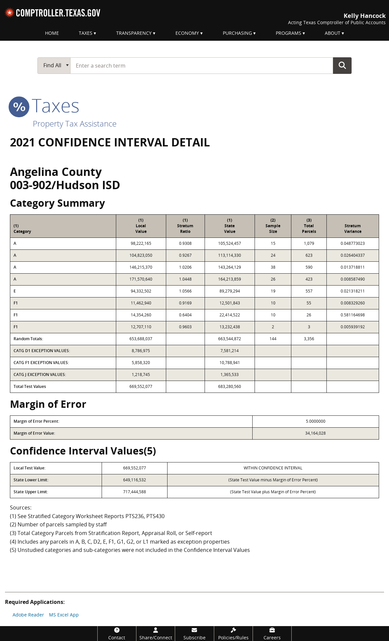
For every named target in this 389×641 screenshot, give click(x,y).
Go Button (342, 65)
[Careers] (272, 633)
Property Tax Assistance (75, 123)
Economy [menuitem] (187, 33)
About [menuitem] (332, 33)
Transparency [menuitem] (134, 33)
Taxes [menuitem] (85, 33)
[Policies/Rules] (233, 633)
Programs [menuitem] (288, 33)
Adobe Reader (28, 615)
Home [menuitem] (52, 33)
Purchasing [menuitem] (237, 33)
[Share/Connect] (155, 633)
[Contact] (117, 633)
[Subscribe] (194, 633)
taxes (44, 105)
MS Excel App (64, 615)
